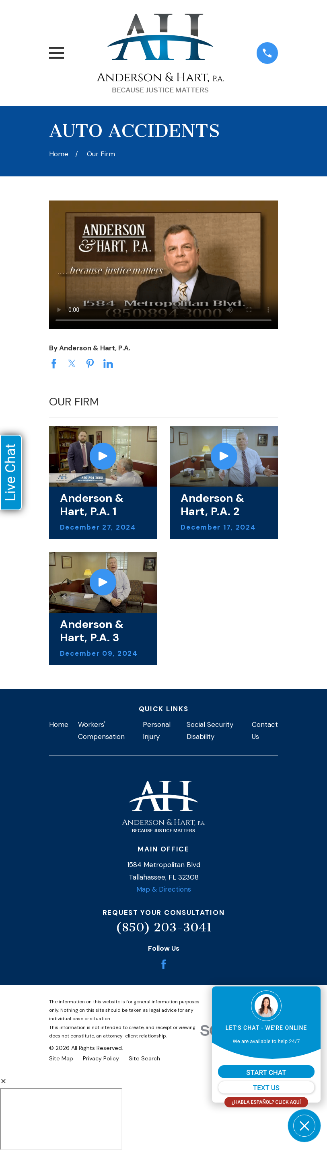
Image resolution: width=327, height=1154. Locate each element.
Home (58, 724)
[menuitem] (61, 1059)
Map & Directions (163, 889)
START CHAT (266, 1072)
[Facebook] (164, 964)
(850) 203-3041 (163, 927)
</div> (61, 1119)
